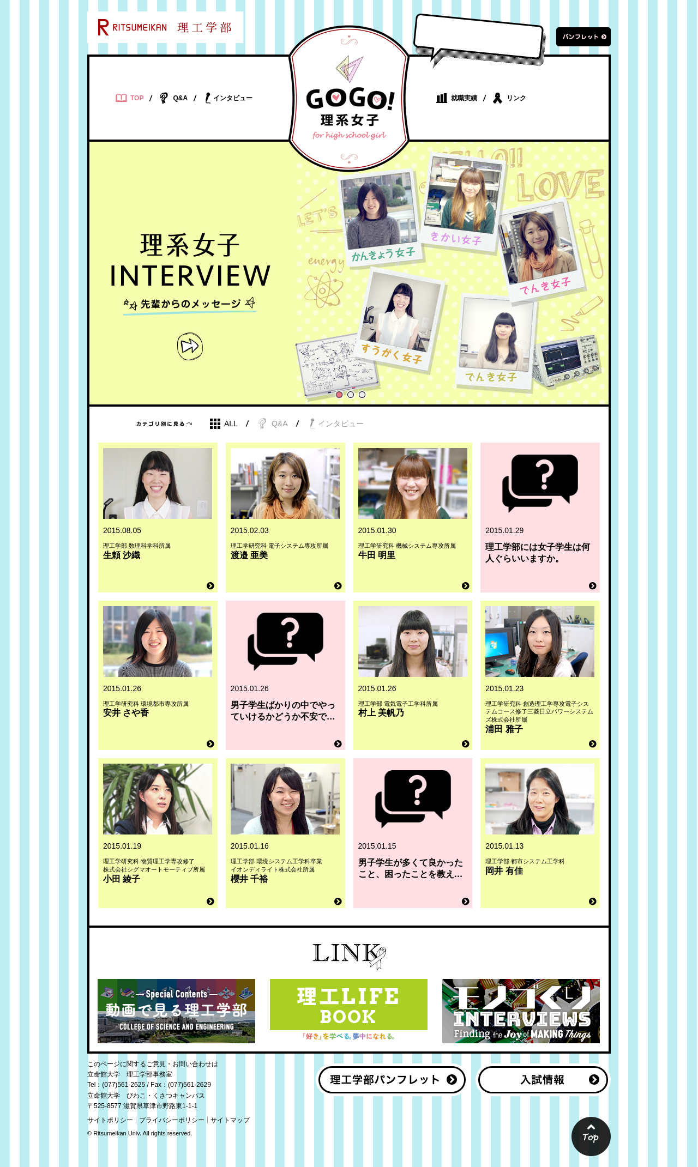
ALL (223, 423)
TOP (129, 98)
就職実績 (456, 98)
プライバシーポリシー (171, 1120)
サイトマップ (230, 1120)
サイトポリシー (110, 1120)
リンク (509, 98)
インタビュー (227, 98)
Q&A (173, 98)
